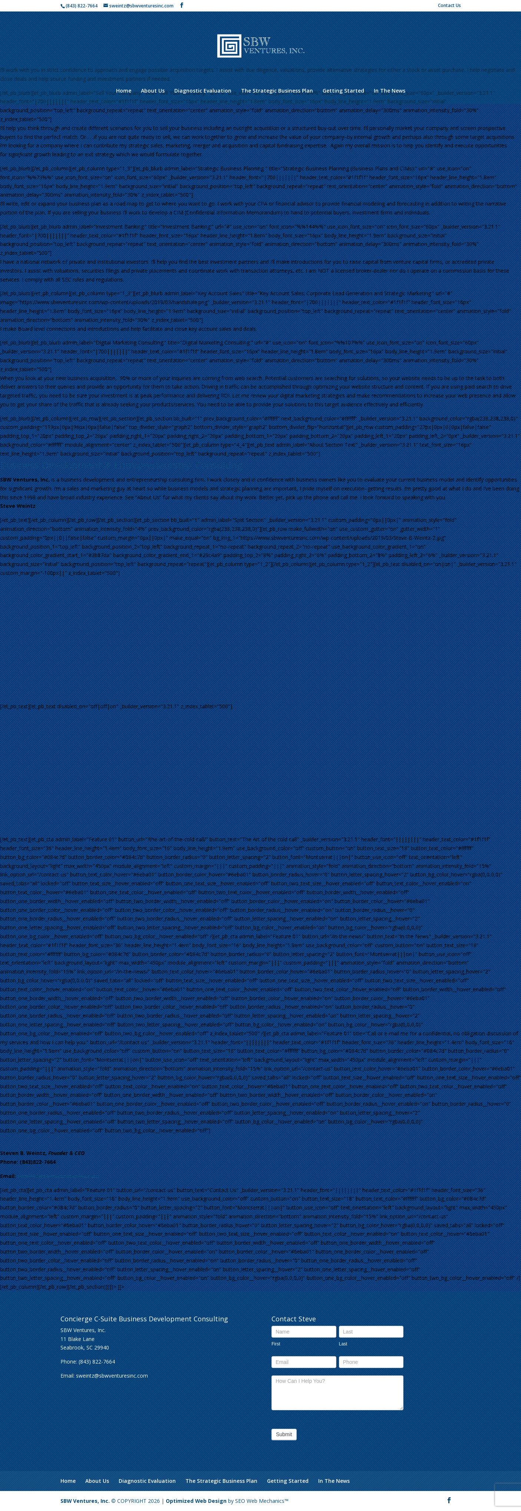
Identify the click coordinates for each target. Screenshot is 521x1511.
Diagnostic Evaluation (202, 91)
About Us (153, 91)
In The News (389, 91)
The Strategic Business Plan (277, 91)
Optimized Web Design (196, 1500)
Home (123, 91)
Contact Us (449, 6)
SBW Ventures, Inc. (85, 1500)
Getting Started (343, 91)
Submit (284, 1434)
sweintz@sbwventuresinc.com (58, 1175)
